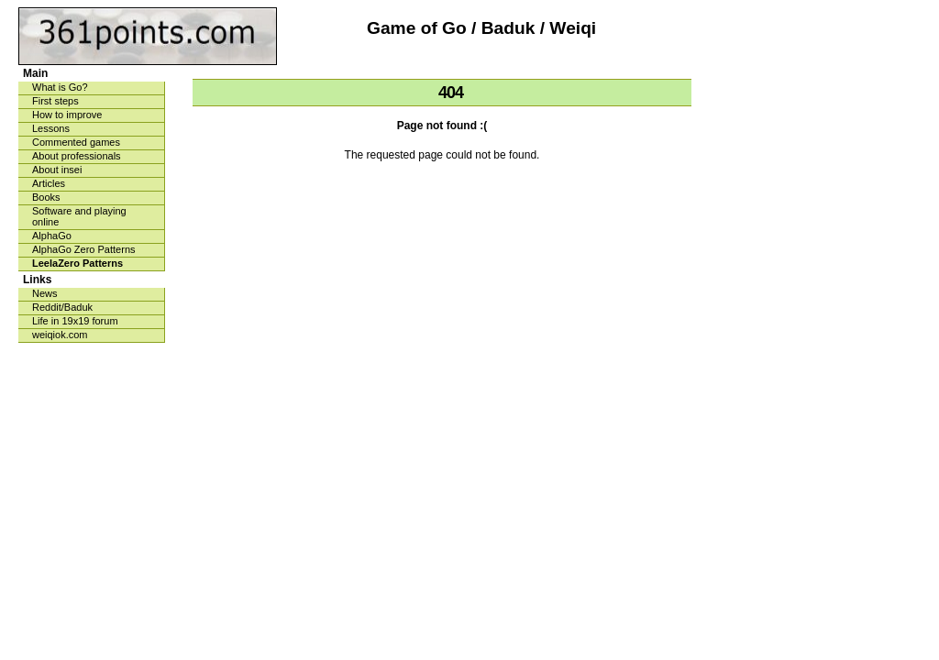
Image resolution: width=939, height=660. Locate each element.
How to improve (67, 114)
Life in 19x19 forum (75, 320)
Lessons (51, 128)
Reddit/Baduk (62, 307)
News (45, 293)
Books (46, 197)
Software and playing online (79, 216)
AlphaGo (52, 235)
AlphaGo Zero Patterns (84, 249)
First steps (55, 100)
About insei (57, 169)
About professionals (76, 155)
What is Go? (60, 87)
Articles (48, 183)
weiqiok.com (60, 334)
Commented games (76, 142)
